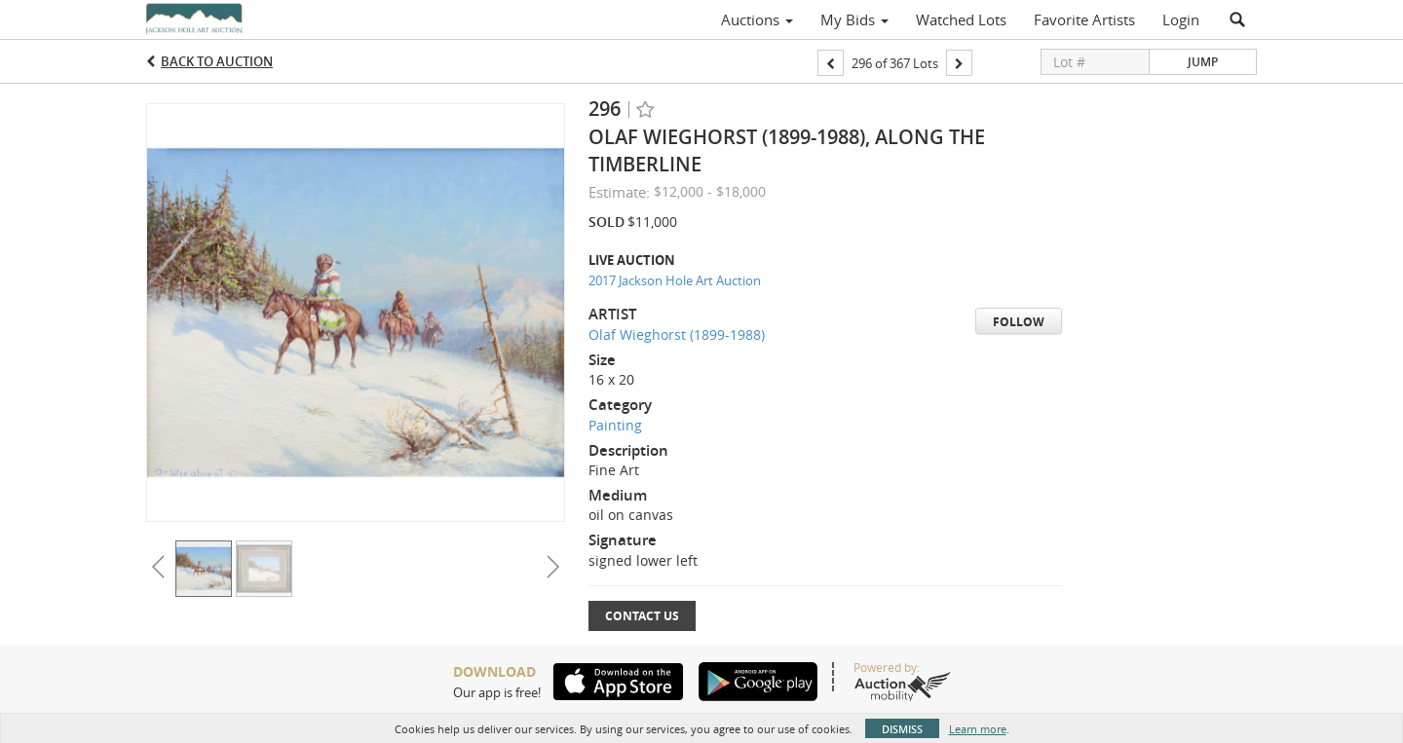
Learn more (977, 729)
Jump (1203, 62)
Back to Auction (217, 61)
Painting (615, 425)
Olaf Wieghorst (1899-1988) (676, 334)
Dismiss (902, 729)
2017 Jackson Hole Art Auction (674, 280)
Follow (1018, 322)
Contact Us (642, 616)
